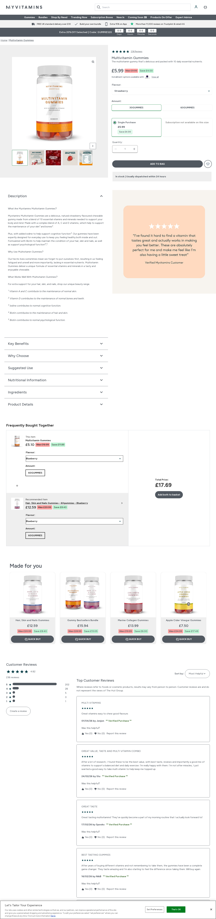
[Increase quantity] (134, 149)
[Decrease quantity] (115, 149)
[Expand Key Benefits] (56, 344)
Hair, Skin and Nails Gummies (32, 620)
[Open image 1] (20, 158)
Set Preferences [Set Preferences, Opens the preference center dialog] (154, 909)
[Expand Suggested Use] (56, 368)
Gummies (29, 17)
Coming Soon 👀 (137, 17)
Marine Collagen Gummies (133, 620)
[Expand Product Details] (56, 404)
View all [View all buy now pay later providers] (155, 77)
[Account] (196, 7)
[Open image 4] (70, 158)
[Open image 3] (53, 158)
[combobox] (143, 7)
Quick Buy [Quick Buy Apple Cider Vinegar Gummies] (184, 639)
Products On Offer (161, 17)
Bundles (43, 17)
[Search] (99, 7)
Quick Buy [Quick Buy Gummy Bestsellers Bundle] (83, 639)
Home (4, 40)
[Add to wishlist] (208, 164)
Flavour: (116, 84)
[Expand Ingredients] (56, 392)
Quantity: (117, 142)
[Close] (211, 909)
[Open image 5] (87, 158)
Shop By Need (59, 17)
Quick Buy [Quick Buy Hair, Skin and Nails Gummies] (32, 639)
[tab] (136, 127)
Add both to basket (169, 494)
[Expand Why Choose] (56, 356)
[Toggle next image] (93, 146)
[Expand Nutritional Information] (56, 380)
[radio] (136, 107)
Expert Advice (184, 17)
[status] (125, 149)
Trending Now (79, 17)
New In (120, 17)
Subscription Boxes (102, 17)
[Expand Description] (56, 196)
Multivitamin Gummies (21, 40)
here (53, 916)
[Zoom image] (93, 61)
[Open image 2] (36, 158)
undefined (162, 91)
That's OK (176, 909)
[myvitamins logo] (24, 7)
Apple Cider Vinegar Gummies (183, 620)
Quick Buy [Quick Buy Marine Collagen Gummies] (133, 639)
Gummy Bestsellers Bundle (82, 620)
